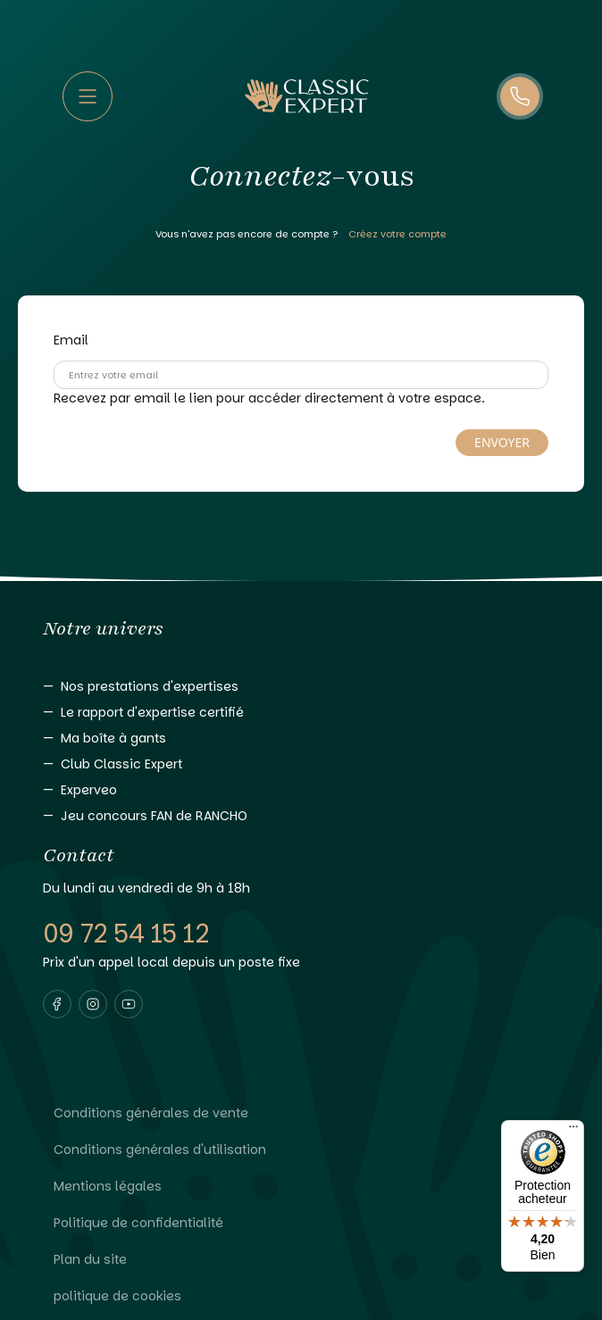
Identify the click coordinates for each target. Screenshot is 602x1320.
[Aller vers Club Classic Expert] (301, 764)
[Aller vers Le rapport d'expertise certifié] (301, 712)
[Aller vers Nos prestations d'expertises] (301, 686)
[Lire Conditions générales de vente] (301, 1113)
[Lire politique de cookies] (301, 1296)
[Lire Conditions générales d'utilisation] (301, 1150)
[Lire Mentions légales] (301, 1186)
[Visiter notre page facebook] (57, 1004)
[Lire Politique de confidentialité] (301, 1223)
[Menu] (573, 1131)
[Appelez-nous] (519, 96)
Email (71, 340)
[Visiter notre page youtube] (128, 1004)
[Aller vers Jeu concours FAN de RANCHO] (301, 816)
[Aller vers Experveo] (301, 790)
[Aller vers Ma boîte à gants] (301, 738)
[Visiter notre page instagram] (93, 1004)
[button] (57, 1004)
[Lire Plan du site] (301, 1259)
